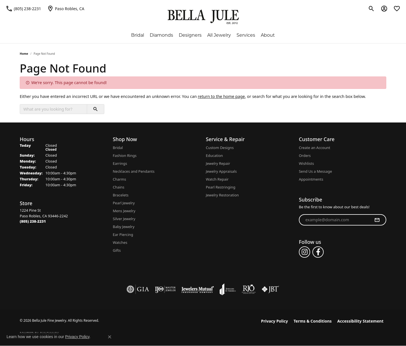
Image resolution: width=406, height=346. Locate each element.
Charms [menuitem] (119, 179)
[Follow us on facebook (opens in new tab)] (318, 252)
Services (246, 35)
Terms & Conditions (313, 321)
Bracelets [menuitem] (121, 195)
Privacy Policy (274, 321)
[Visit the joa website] (228, 289)
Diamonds (161, 35)
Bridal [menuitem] (118, 147)
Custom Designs (220, 147)
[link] (23, 8)
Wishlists (306, 163)
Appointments (311, 179)
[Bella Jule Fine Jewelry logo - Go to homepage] (203, 16)
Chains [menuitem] (118, 187)
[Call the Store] (33, 221)
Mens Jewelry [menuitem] (124, 210)
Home (24, 54)
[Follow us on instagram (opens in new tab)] (304, 252)
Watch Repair (217, 179)
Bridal (137, 35)
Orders (305, 155)
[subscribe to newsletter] (377, 220)
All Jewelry (219, 35)
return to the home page (221, 96)
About (268, 35)
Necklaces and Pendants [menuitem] (134, 171)
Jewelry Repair (218, 163)
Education (214, 155)
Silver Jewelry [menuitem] (124, 218)
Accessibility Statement (360, 321)
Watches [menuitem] (120, 242)
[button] (371, 8)
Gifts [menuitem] (117, 250)
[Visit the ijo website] (165, 289)
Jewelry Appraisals (221, 171)
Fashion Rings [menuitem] (124, 155)
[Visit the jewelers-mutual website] (197, 289)
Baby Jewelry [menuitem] (123, 226)
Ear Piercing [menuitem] (123, 234)
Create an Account (314, 147)
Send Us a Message (315, 171)
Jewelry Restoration (222, 195)
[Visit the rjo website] (249, 289)
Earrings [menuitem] (120, 163)
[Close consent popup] (109, 337)
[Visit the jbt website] (270, 289)
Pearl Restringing (220, 187)
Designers (190, 35)
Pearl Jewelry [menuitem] (124, 202)
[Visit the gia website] (138, 289)
